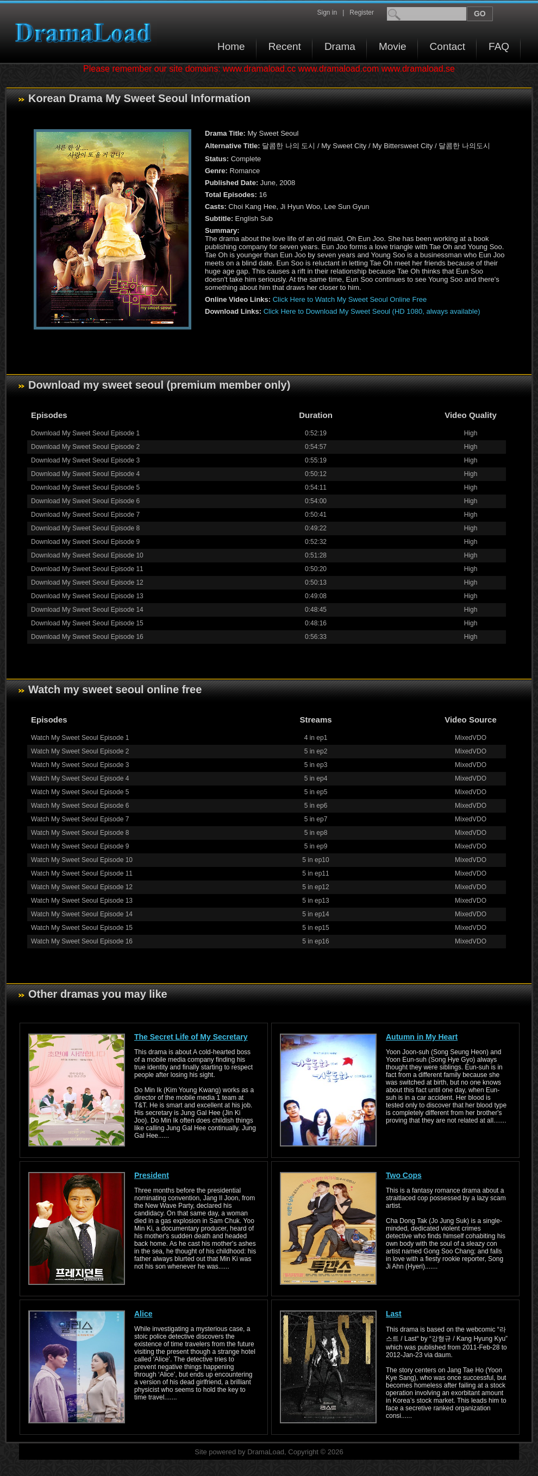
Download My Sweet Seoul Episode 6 (85, 501)
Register (361, 12)
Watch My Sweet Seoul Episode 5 (80, 792)
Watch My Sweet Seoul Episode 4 (80, 778)
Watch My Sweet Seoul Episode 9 (80, 846)
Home (231, 46)
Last (394, 1313)
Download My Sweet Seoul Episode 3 (85, 460)
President (151, 1175)
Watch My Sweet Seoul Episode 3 (80, 765)
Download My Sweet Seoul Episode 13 (87, 596)
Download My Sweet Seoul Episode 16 (87, 637)
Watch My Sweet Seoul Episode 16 (82, 941)
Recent (284, 46)
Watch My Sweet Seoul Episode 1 (80, 738)
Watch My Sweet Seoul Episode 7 (80, 819)
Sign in (327, 12)
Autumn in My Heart (422, 1036)
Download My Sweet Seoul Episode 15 (87, 623)
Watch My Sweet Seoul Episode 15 (82, 928)
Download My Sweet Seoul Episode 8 (85, 528)
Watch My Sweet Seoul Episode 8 (80, 833)
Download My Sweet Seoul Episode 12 (87, 582)
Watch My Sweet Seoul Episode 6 (80, 805)
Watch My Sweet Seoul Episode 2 (80, 751)
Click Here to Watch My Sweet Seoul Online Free (350, 299)
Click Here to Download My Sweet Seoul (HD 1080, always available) (372, 311)
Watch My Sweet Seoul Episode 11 (82, 873)
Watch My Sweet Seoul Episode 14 (82, 914)
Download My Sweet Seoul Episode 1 (85, 433)
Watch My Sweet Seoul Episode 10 (82, 860)
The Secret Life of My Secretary (191, 1036)
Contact (447, 46)
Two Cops (404, 1175)
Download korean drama (86, 33)
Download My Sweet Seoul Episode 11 (87, 569)
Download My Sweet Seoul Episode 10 (87, 555)
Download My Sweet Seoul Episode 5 (85, 487)
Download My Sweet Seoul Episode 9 (85, 542)
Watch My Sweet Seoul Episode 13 (82, 900)
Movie (392, 46)
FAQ (499, 46)
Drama (339, 46)
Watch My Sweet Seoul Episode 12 (82, 887)
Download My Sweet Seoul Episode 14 (87, 609)
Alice (143, 1313)
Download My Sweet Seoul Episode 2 (85, 447)
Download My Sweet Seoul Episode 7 (85, 514)
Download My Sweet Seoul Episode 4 (85, 474)
